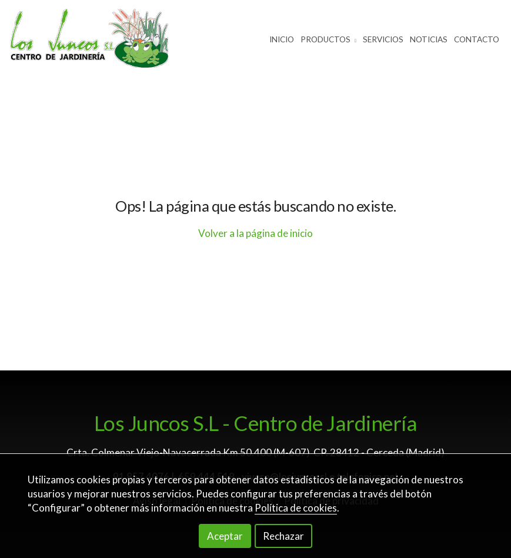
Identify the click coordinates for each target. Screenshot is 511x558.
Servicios (383, 39)
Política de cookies (296, 508)
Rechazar (283, 536)
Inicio (281, 39)
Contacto (476, 39)
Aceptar (225, 536)
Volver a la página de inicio (255, 233)
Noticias (428, 39)
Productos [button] (328, 39)
